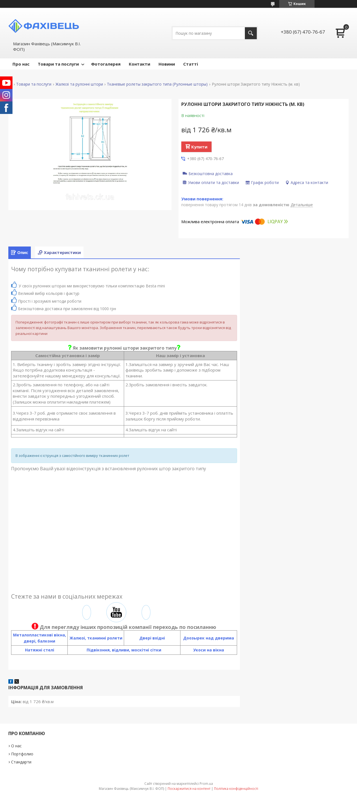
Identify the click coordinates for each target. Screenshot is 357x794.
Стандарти (21, 762)
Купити (199, 147)
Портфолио (22, 753)
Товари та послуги (58, 64)
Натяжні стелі (39, 650)
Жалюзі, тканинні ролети (95, 638)
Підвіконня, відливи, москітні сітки (124, 650)
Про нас (20, 64)
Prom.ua (206, 783)
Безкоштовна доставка (210, 173)
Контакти (139, 64)
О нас (16, 745)
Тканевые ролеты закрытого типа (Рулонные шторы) (157, 84)
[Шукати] (251, 33)
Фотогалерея (105, 64)
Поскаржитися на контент (189, 788)
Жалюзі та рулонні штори (79, 84)
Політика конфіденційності (236, 788)
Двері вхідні (152, 638)
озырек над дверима (211, 638)
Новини (167, 64)
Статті (190, 64)
